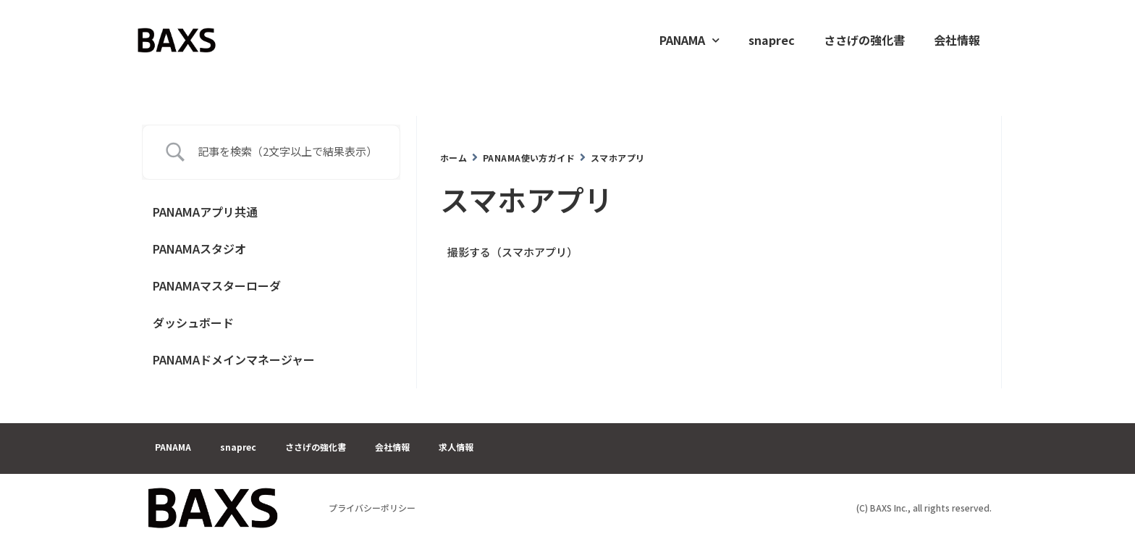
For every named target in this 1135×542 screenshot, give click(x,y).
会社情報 (957, 40)
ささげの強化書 (864, 40)
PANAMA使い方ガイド (529, 157)
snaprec (771, 40)
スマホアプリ (618, 157)
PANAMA (689, 40)
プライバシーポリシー (372, 507)
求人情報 (456, 447)
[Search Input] (288, 151)
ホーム (453, 157)
